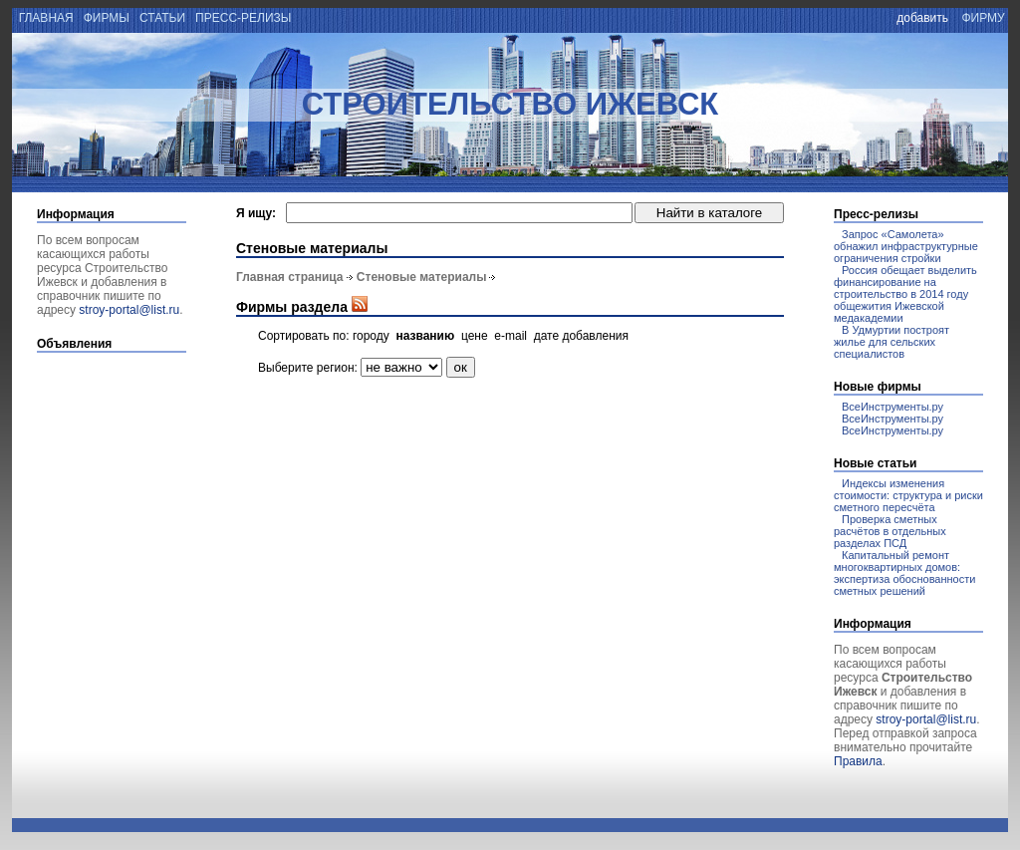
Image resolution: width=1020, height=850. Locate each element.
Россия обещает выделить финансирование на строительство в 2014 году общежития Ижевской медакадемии (905, 294)
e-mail (510, 336)
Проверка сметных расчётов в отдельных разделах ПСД (890, 531)
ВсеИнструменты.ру (892, 407)
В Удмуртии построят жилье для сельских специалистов (891, 342)
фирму (983, 18)
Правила (858, 761)
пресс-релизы (243, 18)
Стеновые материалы (422, 277)
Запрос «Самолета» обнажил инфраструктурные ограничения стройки (906, 246)
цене (474, 336)
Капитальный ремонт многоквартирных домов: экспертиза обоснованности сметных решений (904, 573)
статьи (162, 18)
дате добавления (581, 336)
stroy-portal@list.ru (129, 310)
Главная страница (290, 277)
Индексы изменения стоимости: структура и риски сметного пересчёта (908, 495)
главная (44, 18)
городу (371, 336)
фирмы (106, 18)
